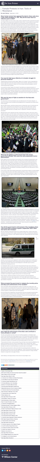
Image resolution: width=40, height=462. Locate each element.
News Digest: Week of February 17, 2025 (8, 396)
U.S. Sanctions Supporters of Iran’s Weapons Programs (10, 424)
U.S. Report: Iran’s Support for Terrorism (8, 429)
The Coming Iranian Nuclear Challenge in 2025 (9, 415)
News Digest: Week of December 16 (7, 422)
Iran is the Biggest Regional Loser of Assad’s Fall (9, 434)
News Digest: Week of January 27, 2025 (8, 410)
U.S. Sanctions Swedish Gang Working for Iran (9, 381)
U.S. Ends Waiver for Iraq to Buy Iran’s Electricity (9, 379)
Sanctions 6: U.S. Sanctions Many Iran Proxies (9, 384)
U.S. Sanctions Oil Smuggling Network (7, 403)
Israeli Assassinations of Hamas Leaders (8, 400)
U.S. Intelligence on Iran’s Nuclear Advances (9, 436)
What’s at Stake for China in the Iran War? (8, 374)
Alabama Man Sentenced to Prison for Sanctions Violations (11, 388)
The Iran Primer (11, 3)
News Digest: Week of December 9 (7, 432)
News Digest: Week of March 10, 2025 (8, 376)
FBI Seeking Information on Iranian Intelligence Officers (10, 405)
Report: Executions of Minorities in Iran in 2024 (9, 391)
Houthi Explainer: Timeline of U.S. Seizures (8, 398)
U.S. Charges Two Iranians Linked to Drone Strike (9, 427)
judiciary (34, 220)
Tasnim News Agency (12, 360)
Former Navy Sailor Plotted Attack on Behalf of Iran (10, 386)
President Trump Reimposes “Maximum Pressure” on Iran (11, 408)
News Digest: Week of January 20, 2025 (8, 412)
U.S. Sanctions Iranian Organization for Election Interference (11, 417)
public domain (28, 360)
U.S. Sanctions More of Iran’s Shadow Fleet (8, 393)
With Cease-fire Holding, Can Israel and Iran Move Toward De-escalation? (13, 372)
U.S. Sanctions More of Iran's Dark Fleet (8, 420)
